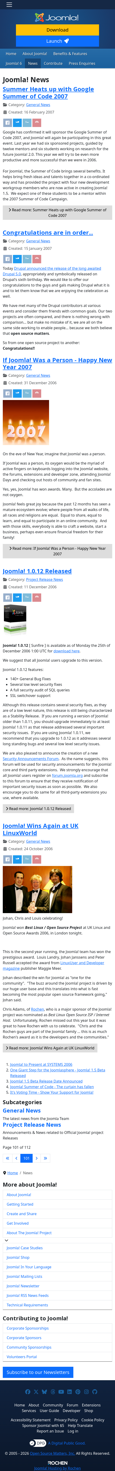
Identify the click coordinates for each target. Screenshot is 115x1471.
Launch (57, 41)
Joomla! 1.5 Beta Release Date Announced (46, 1081)
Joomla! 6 (14, 63)
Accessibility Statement (30, 1419)
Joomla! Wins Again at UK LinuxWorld (40, 829)
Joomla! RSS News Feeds (28, 1295)
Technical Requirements (27, 1305)
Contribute (53, 63)
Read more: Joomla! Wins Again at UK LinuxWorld (50, 1048)
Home (11, 53)
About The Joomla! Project (29, 1232)
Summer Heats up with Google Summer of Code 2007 (48, 92)
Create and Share (22, 1213)
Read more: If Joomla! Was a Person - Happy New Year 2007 (57, 551)
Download (57, 30)
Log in (73, 1431)
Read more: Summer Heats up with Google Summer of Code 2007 (57, 212)
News (32, 63)
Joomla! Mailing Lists (24, 1276)
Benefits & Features (70, 53)
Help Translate (80, 1425)
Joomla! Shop (18, 1257)
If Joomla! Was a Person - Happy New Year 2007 (57, 363)
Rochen (37, 1009)
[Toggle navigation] (9, 4)
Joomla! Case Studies (25, 1247)
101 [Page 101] (26, 1158)
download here (66, 651)
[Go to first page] (7, 1158)
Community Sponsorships (29, 1347)
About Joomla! (35, 53)
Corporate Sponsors (24, 1337)
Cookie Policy (92, 1419)
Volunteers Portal (22, 1356)
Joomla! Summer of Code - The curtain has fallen (52, 1086)
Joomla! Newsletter (23, 1286)
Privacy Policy (66, 1419)
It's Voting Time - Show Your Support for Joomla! (51, 1092)
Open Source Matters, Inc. (52, 1453)
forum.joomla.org (67, 775)
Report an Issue (50, 1431)
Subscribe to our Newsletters (38, 1372)
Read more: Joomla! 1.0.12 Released (38, 808)
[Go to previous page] (16, 1158)
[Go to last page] (45, 1158)
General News (38, 104)
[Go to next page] (36, 1158)
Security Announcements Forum (31, 758)
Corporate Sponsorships (28, 1328)
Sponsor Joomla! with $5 (43, 1425)
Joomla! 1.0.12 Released (37, 571)
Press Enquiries (82, 63)
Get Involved (18, 1223)
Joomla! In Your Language (29, 1266)
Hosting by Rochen (57, 1468)
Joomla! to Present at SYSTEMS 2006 (41, 1064)
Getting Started (20, 1204)
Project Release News (44, 579)
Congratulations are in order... (48, 232)
